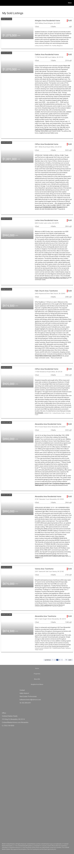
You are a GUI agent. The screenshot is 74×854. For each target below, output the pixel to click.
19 (66, 660)
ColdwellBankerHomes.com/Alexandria (15, 722)
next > (70, 660)
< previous (47, 660)
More (70, 3)
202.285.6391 (26, 703)
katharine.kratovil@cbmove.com (30, 700)
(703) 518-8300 (9, 726)
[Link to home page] (2, 3)
